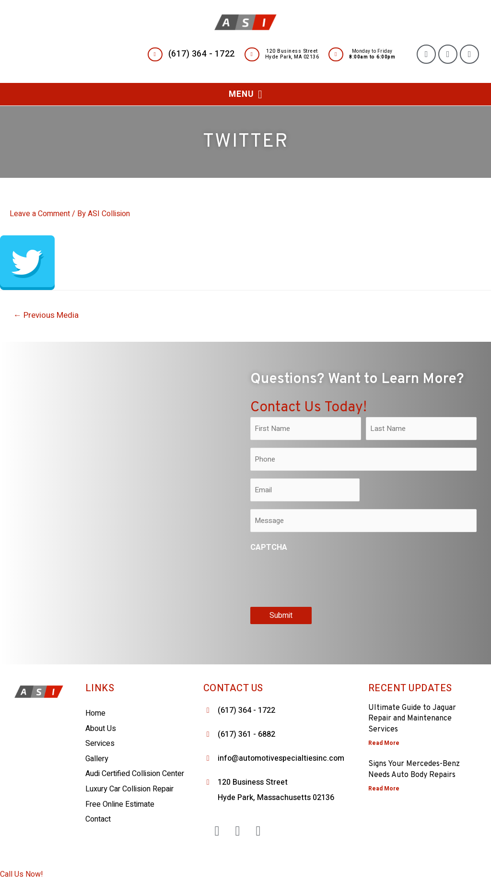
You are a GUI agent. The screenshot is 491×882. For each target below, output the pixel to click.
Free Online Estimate (119, 804)
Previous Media (46, 315)
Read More (383, 743)
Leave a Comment (40, 214)
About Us (100, 728)
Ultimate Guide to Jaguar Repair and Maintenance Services (412, 718)
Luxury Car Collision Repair (129, 789)
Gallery (96, 759)
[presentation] (323, 577)
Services (100, 743)
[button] (245, 94)
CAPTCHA (268, 547)
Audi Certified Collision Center (134, 773)
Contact (98, 819)
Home (95, 713)
